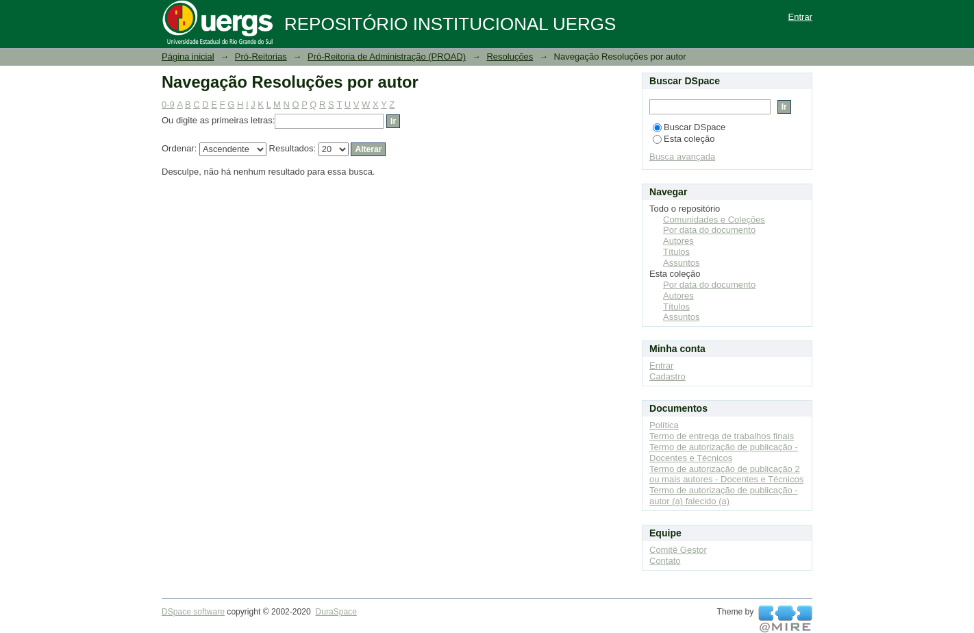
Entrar (800, 17)
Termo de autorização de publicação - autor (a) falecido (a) (723, 495)
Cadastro (667, 376)
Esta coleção (683, 139)
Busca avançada (682, 156)
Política (664, 425)
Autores (678, 241)
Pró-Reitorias (261, 56)
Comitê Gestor (678, 550)
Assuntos (681, 263)
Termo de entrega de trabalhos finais (721, 436)
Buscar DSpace (689, 127)
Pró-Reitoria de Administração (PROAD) (387, 56)
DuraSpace (335, 612)
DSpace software (193, 612)
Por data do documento (709, 230)
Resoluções (509, 56)
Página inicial (188, 56)
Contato (665, 561)
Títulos (676, 252)
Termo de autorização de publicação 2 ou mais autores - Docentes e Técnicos (726, 474)
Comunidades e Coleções (714, 219)
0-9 (168, 104)
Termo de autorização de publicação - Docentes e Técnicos (723, 452)
